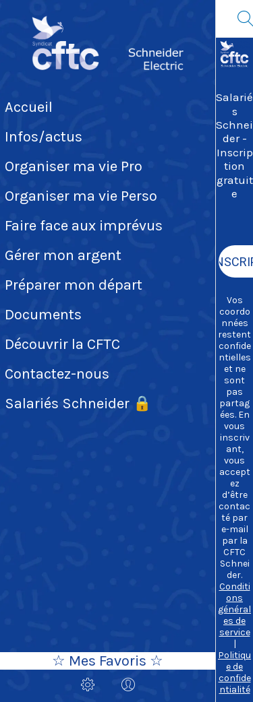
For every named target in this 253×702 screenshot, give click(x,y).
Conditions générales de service (234, 609)
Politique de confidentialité (234, 672)
